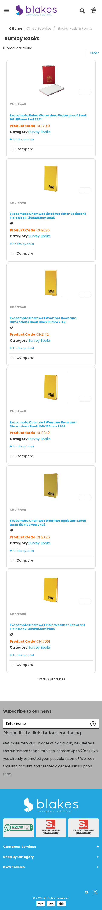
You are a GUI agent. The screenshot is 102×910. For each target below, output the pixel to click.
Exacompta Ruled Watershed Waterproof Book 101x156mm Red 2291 (48, 117)
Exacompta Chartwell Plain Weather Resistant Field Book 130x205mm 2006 (47, 627)
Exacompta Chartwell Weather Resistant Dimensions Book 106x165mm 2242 (43, 424)
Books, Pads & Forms (75, 28)
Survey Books (39, 131)
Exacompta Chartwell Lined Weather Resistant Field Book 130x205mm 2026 (48, 216)
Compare (21, 149)
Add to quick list (22, 139)
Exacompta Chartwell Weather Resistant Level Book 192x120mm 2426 (48, 523)
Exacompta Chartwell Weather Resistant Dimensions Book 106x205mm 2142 (43, 320)
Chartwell (18, 104)
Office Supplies (38, 28)
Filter (94, 53)
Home (15, 28)
